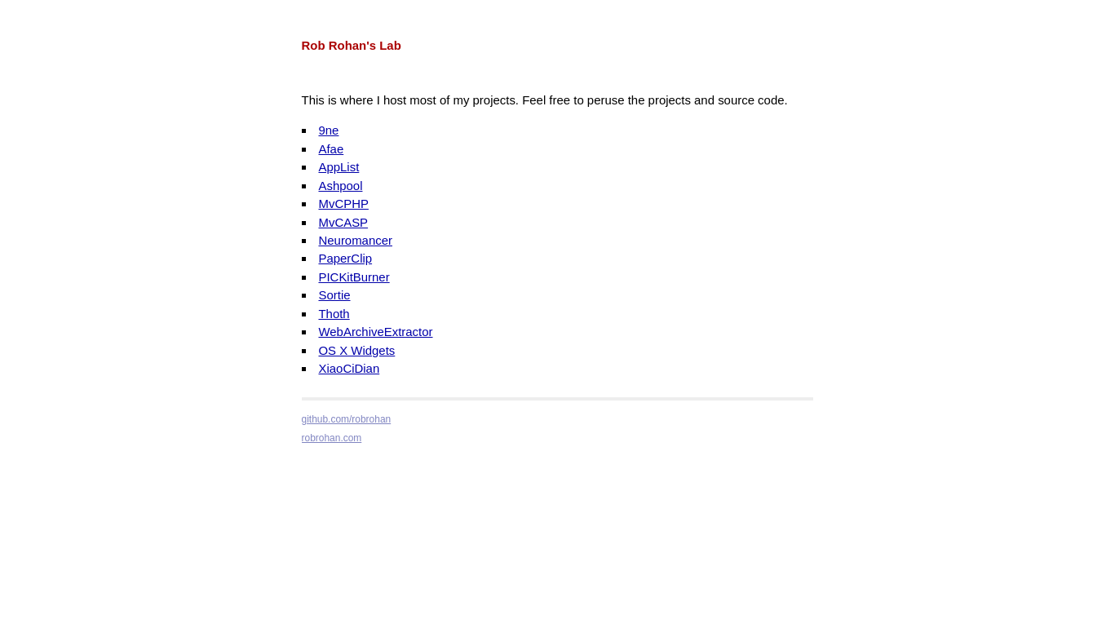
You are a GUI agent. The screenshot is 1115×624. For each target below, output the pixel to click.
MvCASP (343, 222)
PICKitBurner (353, 277)
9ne (328, 130)
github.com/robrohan (347, 419)
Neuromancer (355, 240)
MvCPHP (343, 203)
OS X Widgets (356, 350)
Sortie (334, 295)
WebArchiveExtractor (375, 332)
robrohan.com (332, 438)
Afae (330, 149)
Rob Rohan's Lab (351, 45)
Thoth (333, 314)
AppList (338, 167)
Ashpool (340, 186)
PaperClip (345, 258)
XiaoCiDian (348, 368)
